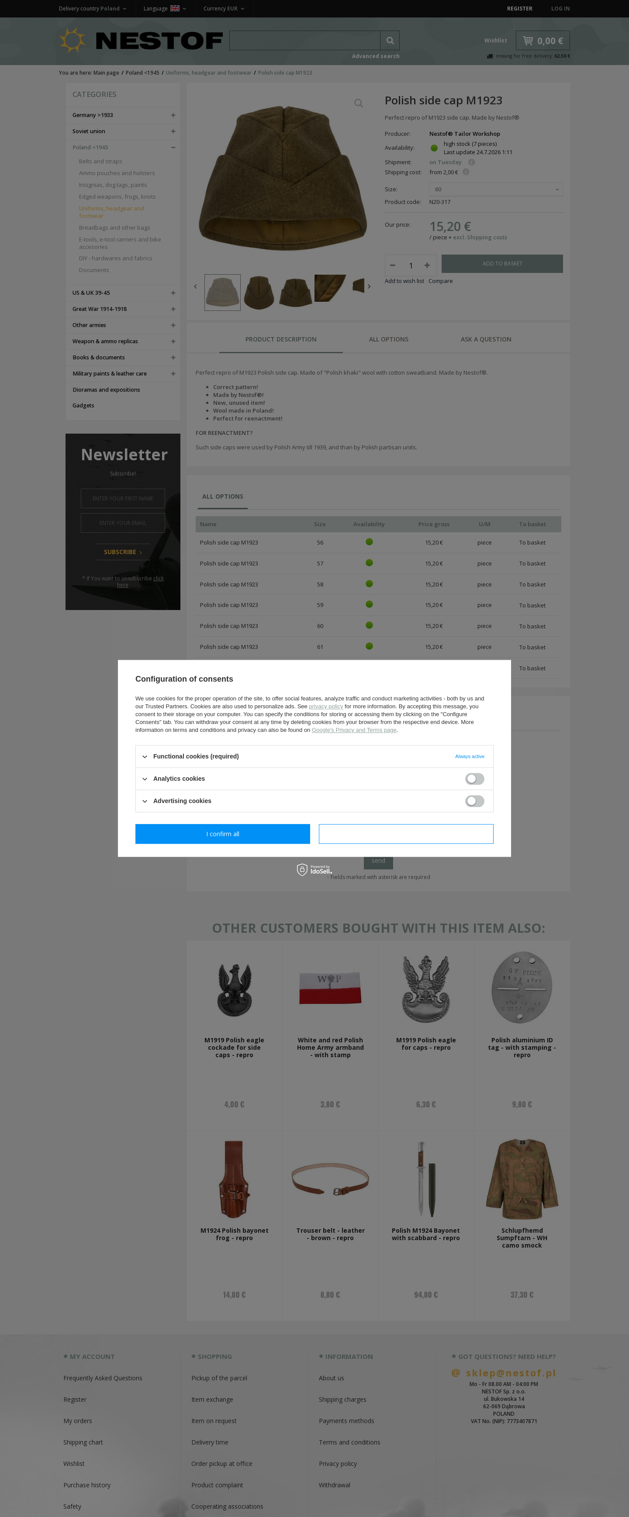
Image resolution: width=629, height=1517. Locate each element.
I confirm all (406, 834)
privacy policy (326, 706)
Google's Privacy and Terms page (354, 730)
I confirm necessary (223, 834)
